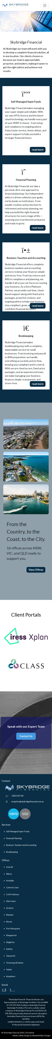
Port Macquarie (13, 928)
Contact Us (26, 736)
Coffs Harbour (12, 894)
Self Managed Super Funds (18, 831)
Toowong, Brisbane (14, 963)
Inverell (9, 867)
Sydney (9, 949)
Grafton (9, 908)
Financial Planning (14, 838)
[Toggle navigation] (45, 5)
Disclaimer (30, 1033)
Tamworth (10, 956)
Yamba (9, 969)
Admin (15, 1035)
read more (37, 149)
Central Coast (12, 887)
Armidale (10, 880)
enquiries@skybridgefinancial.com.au (27, 801)
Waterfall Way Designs (41, 1035)
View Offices (36, 569)
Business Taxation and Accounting (21, 845)
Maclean (9, 915)
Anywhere (10, 976)
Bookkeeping (12, 852)
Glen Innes (11, 901)
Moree (9, 922)
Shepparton (11, 935)
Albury (9, 874)
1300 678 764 (17, 796)
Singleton (10, 942)
